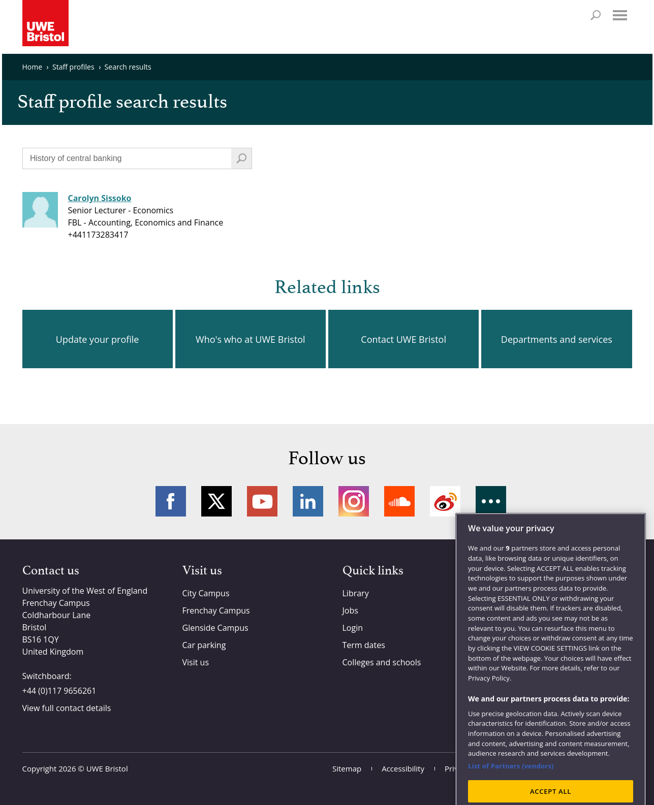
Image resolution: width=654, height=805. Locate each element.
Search (595, 15)
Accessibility (403, 768)
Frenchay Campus (216, 610)
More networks (491, 501)
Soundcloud (399, 501)
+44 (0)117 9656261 (59, 690)
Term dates (363, 645)
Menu (620, 15)
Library (355, 593)
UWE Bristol (107, 768)
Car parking (204, 645)
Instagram (353, 501)
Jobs (350, 610)
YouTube (262, 501)
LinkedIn (308, 501)
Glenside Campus (215, 627)
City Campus (206, 593)
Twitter (216, 501)
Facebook (170, 501)
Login (352, 627)
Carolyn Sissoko (100, 198)
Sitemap (346, 768)
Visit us (195, 662)
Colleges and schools (381, 662)
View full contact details (66, 708)
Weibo (445, 501)
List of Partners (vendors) (511, 786)
